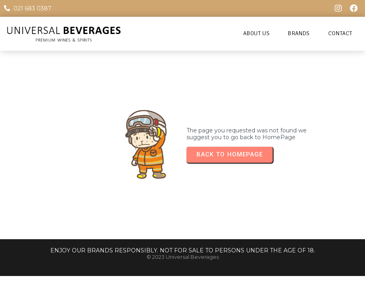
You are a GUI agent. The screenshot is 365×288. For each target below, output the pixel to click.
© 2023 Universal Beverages (183, 257)
